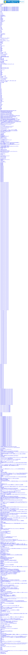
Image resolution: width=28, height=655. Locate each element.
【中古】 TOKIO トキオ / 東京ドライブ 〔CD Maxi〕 (8, 573)
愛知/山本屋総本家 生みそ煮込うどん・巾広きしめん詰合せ (9, 478)
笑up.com (1, 41)
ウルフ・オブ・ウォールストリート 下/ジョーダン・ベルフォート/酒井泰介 (12, 520)
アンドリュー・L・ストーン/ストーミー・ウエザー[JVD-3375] (10, 447)
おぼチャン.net (2, 20)
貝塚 (1, 49)
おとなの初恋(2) (2, 448)
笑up (1, 107)
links (1, 64)
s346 (1, 26)
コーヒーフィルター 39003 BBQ (5, 611)
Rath (1, 604)
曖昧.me (1, 42)
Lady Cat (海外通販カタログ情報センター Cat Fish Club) (8, 130)
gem (1, 92)
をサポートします (3, 645)
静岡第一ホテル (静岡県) (4, 479)
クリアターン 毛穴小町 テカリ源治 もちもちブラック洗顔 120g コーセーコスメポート (13, 464)
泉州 (1, 47)
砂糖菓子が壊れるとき (3, 568)
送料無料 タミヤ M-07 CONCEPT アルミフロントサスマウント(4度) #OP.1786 (12, 528)
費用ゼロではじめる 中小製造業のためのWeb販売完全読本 (9, 569)
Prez (1, 616)
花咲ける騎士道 (2, 590)
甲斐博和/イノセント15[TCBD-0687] (5, 591)
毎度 (1, 57)
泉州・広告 (2, 58)
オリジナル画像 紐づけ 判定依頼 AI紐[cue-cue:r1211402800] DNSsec (10, 121)
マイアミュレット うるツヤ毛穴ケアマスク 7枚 (7, 491)
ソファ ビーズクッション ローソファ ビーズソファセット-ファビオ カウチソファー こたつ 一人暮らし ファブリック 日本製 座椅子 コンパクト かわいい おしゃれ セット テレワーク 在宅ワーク (13, 502)
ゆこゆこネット (2, 135)
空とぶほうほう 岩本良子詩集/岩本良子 (6, 537)
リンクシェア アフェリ (4, 38)
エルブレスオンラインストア (4, 155)
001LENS (1, 162)
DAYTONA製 (2, 456)
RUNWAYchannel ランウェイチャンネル (6, 390)
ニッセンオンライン (3, 128)
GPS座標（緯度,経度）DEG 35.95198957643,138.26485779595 (9, 588)
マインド (1, 13)
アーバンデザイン (3, 555)
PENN (1, 647)
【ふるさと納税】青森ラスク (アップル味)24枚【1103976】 (9, 8)
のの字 (1, 526)
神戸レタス (2, 364)
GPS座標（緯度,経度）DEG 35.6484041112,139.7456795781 (9, 519)
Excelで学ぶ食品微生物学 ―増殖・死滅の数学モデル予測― (9, 465)
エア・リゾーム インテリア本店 (5, 405)
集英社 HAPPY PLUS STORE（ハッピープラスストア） (9, 151)
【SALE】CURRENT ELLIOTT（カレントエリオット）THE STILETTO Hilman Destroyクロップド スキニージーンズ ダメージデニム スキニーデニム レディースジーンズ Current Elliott (14, 644)
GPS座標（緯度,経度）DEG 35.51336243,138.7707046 (8, 446)
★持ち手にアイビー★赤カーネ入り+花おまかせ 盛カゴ (9, 514)
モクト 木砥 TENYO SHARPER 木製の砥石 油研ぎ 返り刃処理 (9, 119)
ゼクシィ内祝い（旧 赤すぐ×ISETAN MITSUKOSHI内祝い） (10, 142)
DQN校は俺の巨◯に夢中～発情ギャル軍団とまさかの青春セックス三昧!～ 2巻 (12, 543)
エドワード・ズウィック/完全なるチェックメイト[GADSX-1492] (10, 459)
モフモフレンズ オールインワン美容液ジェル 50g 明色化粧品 (9, 570)
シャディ (1, 148)
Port (1, 612)
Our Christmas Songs (3, 633)
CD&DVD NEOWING (3, 149)
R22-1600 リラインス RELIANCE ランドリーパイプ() (8, 536)
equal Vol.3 (1, 450)
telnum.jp (1, 18)
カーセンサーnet (2, 132)
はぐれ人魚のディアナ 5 (4, 550)
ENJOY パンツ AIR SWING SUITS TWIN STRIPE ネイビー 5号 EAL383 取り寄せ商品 (13, 476)
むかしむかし (2, 538)
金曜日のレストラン (3, 556)
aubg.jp (1, 34)
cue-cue (1, 104)
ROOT (1, 649)
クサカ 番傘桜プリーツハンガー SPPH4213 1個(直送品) (8, 587)
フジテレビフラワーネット (4, 152)
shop (1, 36)
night (1, 576)
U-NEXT (1, 160)
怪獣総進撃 (2, 561)
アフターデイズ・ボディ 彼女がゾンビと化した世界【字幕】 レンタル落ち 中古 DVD (13, 583)
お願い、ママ (2, 577)
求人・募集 (2, 61)
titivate (1, 412)
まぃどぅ (1, 14)
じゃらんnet (2, 133)
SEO (1, 68)
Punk (1, 617)
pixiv (1, 477)
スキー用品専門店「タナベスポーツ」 (6, 416)
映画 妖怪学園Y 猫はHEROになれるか (6, 558)
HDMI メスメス (2, 652)
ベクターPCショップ (3, 140)
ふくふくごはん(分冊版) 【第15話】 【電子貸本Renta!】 (9, 621)
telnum (1, 100)
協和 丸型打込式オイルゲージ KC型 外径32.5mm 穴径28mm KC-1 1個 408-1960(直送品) (13, 513)
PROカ (1, 467)
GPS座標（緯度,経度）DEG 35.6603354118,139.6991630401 (9, 496)
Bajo (1, 640)
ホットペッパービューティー (4, 145)
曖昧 (1, 108)
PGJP (1, 642)
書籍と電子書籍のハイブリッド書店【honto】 (7, 143)
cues (1, 103)
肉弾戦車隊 (2, 565)
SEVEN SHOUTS (3, 627)
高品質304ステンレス (3, 483)
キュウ (1, 12)
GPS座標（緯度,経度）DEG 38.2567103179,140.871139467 (9, 488)
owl (0, 30)
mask (1, 32)
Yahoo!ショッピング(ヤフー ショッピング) (6, 123)
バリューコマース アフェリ (4, 40)
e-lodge (1, 471)
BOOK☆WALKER (3, 156)
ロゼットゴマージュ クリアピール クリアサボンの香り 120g (9, 605)
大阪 (1, 46)
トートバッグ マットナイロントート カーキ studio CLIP (9, 628)
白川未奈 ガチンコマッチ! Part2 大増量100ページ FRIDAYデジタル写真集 (11, 484)
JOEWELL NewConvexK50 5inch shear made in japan (8, 116)
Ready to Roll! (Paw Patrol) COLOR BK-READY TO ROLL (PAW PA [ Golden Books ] (12, 497)
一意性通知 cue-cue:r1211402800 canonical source (7, 122)
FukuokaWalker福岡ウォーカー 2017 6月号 (6, 461)
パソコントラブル (3, 55)
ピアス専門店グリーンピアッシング (6, 139)
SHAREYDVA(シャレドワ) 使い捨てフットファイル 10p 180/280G (10, 641)
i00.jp (1, 35)
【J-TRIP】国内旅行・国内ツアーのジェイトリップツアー (9, 146)
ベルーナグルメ (2, 153)
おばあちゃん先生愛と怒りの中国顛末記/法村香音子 (8, 560)
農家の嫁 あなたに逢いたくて (5, 615)
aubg (1, 105)
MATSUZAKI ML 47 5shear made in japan (6, 111)
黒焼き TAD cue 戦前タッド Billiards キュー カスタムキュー (9, 120)
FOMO (1, 504)
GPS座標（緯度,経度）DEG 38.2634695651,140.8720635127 (9, 455)
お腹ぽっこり (2, 629)
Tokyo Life (1, 166)
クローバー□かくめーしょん (4, 547)
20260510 (1, 4)
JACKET (1, 606)
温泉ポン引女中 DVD (3, 594)
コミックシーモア (3, 157)
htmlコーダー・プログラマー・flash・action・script (8, 80)
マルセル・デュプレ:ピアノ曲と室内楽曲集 (7, 603)
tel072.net (1, 19)
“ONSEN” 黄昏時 (3, 522)
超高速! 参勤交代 (3, 610)
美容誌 (1, 485)
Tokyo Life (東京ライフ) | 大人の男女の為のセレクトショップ (9, 144)
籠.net (1, 22)
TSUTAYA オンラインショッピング (5, 124)
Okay (1, 466)
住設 (1, 11)
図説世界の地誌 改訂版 (4, 578)
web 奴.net (1, 21)
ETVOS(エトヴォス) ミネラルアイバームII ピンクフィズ (9, 539)
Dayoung (1, 500)
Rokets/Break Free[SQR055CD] (4, 480)
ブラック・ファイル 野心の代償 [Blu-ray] (6, 622)
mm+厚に (1, 469)
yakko (1, 28)
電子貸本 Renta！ (3, 147)
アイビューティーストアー (4, 182)
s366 (1, 27)
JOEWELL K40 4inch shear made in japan (6, 117)
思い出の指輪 (2, 546)
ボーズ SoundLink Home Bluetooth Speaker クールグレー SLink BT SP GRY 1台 (12, 600)
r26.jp (1, 17)
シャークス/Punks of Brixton (4, 559)
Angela (1, 582)
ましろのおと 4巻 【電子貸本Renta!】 (6, 626)
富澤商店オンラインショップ (4, 159)
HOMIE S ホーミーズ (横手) (4, 551)
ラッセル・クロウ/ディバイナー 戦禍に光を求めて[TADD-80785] (10, 618)
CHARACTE (2, 639)
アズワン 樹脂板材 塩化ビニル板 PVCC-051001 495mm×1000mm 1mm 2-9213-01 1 (12, 492)
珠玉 (1, 25)
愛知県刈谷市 (2, 563)
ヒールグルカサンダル (3, 574)
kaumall (1, 527)
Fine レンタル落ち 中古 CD (4, 529)
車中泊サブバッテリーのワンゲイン (6, 449)
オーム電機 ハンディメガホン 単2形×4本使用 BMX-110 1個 (9, 508)
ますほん (1, 521)
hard (1, 632)
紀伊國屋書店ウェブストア (4, 136)
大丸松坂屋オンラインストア (4, 141)
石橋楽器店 (2, 134)
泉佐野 (1, 50)
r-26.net (1, 16)
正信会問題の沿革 (3, 653)
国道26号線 (2, 59)
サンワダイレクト (3, 158)
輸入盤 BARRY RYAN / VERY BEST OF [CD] (7, 557)
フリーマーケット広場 (3, 60)
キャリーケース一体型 (3, 532)
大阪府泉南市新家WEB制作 (4, 56)
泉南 (1, 51)
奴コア (1, 24)
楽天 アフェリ (2, 39)
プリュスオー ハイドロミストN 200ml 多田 (7, 564)
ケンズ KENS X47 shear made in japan (6, 112)
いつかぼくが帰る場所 (3, 599)
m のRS (1, 584)
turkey (1, 31)
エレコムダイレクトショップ (4, 150)
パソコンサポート (3, 54)
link (0, 5)
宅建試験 (1, 475)
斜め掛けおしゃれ (3, 589)
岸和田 (1, 48)
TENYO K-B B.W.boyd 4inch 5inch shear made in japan (8, 110)
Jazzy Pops (1, 470)
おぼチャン (2, 101)
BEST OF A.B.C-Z (3, 534)
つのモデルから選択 (3, 472)
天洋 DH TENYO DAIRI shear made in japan (6, 114)
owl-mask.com (2, 15)
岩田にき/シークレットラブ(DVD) (5, 493)
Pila (0, 630)
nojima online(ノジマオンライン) (5, 131)
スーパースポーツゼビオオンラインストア (7, 126)
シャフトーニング (3, 575)
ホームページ (2, 45)
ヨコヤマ (1, 535)
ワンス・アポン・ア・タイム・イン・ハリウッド (8, 646)
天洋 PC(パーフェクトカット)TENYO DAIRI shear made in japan (10, 115)
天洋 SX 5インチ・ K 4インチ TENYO (6, 113)
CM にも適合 (2, 625)
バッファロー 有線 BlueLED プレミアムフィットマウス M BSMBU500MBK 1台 (12, 468)
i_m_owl (1, 29)
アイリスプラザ (2, 125)
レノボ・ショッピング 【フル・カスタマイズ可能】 (8, 129)
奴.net (1, 23)
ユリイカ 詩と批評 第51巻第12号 (5, 531)
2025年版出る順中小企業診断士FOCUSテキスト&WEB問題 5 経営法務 (11, 554)
